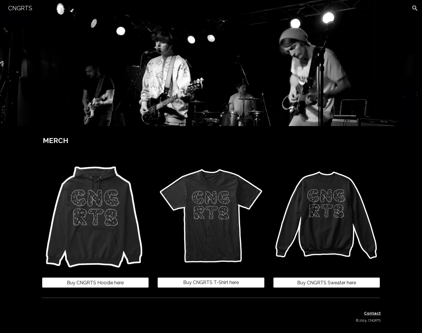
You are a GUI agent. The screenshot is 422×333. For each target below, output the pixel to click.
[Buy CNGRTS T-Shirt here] (211, 282)
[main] (95, 140)
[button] (415, 8)
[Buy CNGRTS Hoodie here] (95, 282)
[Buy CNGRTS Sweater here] (326, 282)
